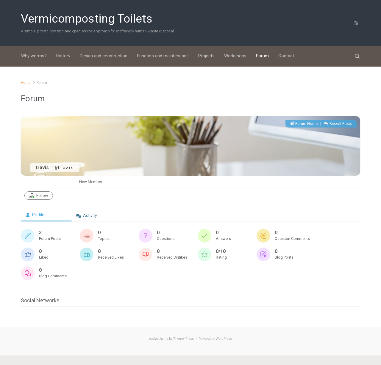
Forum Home (304, 123)
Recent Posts (338, 123)
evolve (153, 339)
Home (25, 82)
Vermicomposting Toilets (86, 19)
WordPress (224, 339)
